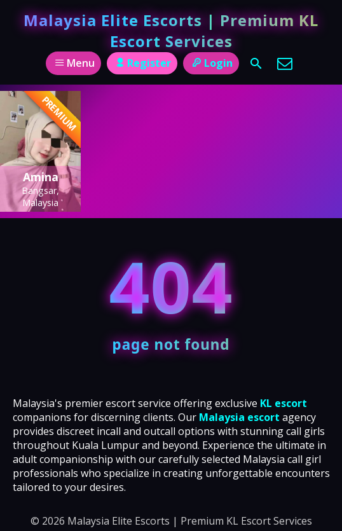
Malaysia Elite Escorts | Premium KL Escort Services (171, 31)
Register (142, 63)
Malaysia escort (239, 417)
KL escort (283, 403)
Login (210, 63)
